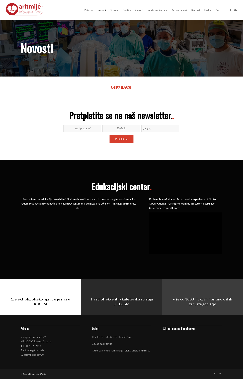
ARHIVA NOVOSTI (121, 87)
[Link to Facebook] (230, 9)
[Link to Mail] (235, 9)
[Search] (217, 10)
